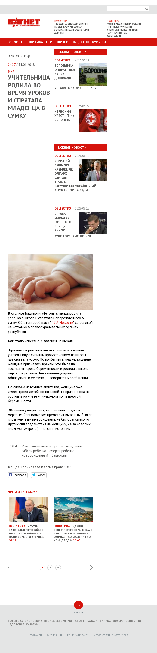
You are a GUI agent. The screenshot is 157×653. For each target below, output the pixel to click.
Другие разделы (128, 51)
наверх (78, 612)
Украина (15, 42)
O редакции (54, 635)
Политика (34, 42)
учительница (41, 446)
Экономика (33, 621)
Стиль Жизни (57, 42)
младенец (74, 446)
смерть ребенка (61, 450)
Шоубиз (118, 621)
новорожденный (35, 455)
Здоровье (17, 624)
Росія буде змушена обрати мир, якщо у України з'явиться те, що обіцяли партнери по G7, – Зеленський (124, 29)
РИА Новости (62, 322)
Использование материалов (111, 635)
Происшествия (55, 621)
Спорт (80, 621)
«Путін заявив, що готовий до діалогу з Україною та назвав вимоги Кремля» (28, 531)
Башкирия (59, 455)
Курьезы (99, 42)
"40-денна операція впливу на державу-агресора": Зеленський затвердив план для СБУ (71, 28)
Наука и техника (98, 621)
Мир (27, 56)
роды (58, 446)
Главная (14, 56)
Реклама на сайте (78, 635)
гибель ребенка (34, 450)
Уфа (25, 446)
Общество (80, 42)
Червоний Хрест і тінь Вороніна (64, 115)
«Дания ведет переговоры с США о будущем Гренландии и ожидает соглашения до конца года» (73, 531)
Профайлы (35, 635)
